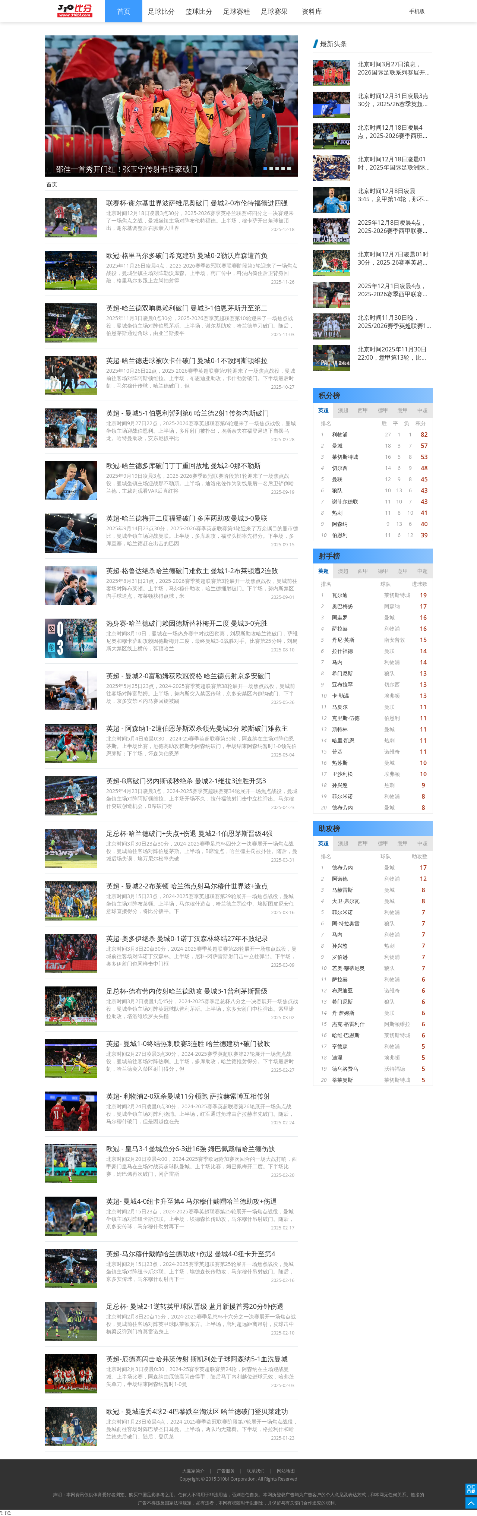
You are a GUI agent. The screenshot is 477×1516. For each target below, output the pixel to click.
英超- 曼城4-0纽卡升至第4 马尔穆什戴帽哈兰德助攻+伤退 (191, 1201)
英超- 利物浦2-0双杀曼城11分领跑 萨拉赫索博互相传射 (188, 1096)
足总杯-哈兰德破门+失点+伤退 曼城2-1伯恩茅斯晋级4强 (189, 833)
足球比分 (161, 11)
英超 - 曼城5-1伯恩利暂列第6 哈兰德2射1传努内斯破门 (187, 412)
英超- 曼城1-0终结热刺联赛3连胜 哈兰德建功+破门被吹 (188, 1043)
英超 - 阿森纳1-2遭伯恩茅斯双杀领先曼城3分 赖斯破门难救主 (197, 728)
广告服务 (226, 1471)
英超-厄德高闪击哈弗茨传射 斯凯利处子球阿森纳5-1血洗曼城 (197, 1358)
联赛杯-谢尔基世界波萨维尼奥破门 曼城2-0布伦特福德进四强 (197, 202)
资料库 (312, 11)
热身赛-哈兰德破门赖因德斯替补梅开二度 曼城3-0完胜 (187, 623)
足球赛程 (236, 11)
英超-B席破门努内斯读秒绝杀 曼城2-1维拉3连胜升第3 (186, 780)
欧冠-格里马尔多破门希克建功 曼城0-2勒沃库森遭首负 (187, 255)
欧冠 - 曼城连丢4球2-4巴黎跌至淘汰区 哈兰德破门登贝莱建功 (197, 1411)
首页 (123, 11)
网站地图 (286, 1471)
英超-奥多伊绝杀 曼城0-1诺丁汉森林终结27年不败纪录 (187, 938)
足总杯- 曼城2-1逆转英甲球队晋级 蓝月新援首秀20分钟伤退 (195, 1306)
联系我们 (256, 1471)
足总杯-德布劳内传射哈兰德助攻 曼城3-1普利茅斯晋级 (187, 990)
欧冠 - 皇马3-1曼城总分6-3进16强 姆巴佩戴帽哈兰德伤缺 (190, 1148)
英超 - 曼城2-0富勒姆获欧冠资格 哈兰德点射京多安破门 (188, 675)
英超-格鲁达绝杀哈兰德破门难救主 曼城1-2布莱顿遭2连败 (192, 570)
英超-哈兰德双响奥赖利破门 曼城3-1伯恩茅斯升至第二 (187, 307)
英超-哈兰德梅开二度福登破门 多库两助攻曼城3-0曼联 (187, 518)
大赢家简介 (193, 1471)
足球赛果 (274, 11)
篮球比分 (199, 11)
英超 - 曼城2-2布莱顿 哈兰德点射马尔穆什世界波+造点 (187, 885)
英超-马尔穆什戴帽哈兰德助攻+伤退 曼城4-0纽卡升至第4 (190, 1253)
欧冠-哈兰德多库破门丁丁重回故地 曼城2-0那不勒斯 (183, 465)
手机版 (417, 11)
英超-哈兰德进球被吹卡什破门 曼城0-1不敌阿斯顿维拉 (187, 360)
